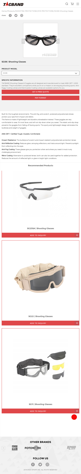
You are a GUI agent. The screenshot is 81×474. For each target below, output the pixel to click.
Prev (23, 41)
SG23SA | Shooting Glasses (40, 180)
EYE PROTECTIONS (45, 11)
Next (58, 41)
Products (11, 11)
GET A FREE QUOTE (40, 86)
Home (4, 11)
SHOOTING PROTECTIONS (26, 11)
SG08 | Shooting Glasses (64, 11)
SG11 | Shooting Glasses (40, 356)
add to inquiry (38, 187)
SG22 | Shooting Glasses (40, 268)
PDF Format (40, 92)
